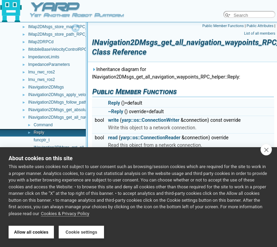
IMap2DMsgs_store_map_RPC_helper (63, 26)
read (113, 137)
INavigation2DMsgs (46, 87)
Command (43, 124)
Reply (39, 132)
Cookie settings (81, 232)
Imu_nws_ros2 (41, 79)
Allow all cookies (31, 232)
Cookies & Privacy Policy (65, 215)
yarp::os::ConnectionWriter (150, 120)
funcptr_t (42, 140)
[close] (266, 151)
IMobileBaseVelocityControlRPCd (58, 49)
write (113, 120)
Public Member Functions (223, 26)
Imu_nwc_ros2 (41, 72)
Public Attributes (260, 26)
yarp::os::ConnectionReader (150, 137)
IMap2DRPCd (41, 41)
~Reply (115, 111)
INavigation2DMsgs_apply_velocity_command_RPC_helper (82, 94)
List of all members (259, 33)
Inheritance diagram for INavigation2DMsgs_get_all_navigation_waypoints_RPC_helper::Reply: (166, 73)
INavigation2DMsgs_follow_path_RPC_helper (70, 102)
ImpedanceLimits (43, 57)
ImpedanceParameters (49, 64)
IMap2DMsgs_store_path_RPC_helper (63, 34)
